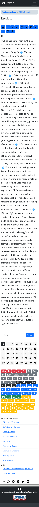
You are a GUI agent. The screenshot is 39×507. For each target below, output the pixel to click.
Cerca (29, 335)
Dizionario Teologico (11, 422)
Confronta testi (9, 473)
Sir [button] (14, 386)
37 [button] (21, 363)
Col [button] (32, 400)
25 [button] (3, 358)
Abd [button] (29, 389)
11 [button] (12, 349)
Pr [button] (28, 382)
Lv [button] (14, 371)
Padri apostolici (9, 432)
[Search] (14, 335)
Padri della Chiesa (10, 446)
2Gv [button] (31, 408)
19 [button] (12, 353)
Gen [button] (4, 371)
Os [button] (13, 389)
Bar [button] (35, 386)
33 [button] (3, 363)
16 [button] (35, 349)
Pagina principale (9, 12)
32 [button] (35, 358)
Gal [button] (17, 400)
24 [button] (35, 353)
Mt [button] (3, 397)
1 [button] (3, 344)
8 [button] (35, 344)
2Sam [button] (16, 375)
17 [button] (3, 353)
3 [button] (12, 344)
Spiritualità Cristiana (11, 451)
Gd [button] (9, 412)
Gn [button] (34, 389)
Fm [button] (32, 404)
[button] (19, 489)
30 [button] (26, 358)
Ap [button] (14, 412)
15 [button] (30, 349)
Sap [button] (8, 386)
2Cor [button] (11, 400)
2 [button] (7, 344)
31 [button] (30, 358)
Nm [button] (19, 371)
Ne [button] (15, 378)
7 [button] (30, 344)
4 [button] (16, 344)
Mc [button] (9, 397)
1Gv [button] (25, 408)
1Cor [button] (4, 400)
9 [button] (3, 349)
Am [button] (23, 389)
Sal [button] (23, 382)
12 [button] (17, 349)
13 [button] (21, 349)
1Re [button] (23, 375)
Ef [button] (22, 400)
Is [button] (18, 386)
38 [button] (26, 363)
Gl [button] (18, 389)
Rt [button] (3, 375)
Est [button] (31, 378)
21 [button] (21, 353)
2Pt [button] (19, 408)
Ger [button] (23, 386)
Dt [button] (24, 371)
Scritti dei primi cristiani (12, 427)
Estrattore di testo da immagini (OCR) (18, 469)
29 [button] (21, 358)
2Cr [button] (3, 378)
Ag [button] (24, 393)
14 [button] (26, 349)
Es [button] (9, 371)
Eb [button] (3, 408)
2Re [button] (28, 375)
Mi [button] (3, 393)
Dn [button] (8, 389)
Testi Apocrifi (8, 455)
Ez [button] (3, 389)
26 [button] (8, 358)
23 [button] (30, 353)
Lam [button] (29, 386)
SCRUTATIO (7, 3)
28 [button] (17, 358)
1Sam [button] (9, 375)
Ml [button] (34, 393)
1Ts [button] (3, 404)
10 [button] (8, 349)
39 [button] (30, 363)
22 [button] (26, 353)
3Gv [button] (4, 412)
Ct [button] (3, 386)
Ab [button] (13, 393)
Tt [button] (27, 404)
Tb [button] (20, 378)
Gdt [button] (25, 378)
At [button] (24, 397)
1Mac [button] (4, 382)
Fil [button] (27, 400)
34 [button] (8, 363)
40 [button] (35, 363)
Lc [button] (14, 397)
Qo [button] (33, 382)
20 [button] (17, 353)
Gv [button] (18, 397)
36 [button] (17, 363)
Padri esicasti (8, 441)
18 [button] (8, 353)
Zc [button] (29, 393)
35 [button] (12, 363)
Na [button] (8, 393)
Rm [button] (28, 397)
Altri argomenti (9, 460)
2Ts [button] (9, 404)
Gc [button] (8, 408)
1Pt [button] (13, 408)
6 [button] (26, 344)
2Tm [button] (22, 404)
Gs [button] (29, 371)
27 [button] (12, 358)
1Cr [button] (34, 375)
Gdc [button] (34, 371)
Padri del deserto (10, 436)
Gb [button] (18, 382)
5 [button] (21, 344)
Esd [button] (9, 378)
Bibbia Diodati (24, 12)
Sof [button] (18, 393)
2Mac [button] (12, 382)
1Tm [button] (15, 404)
